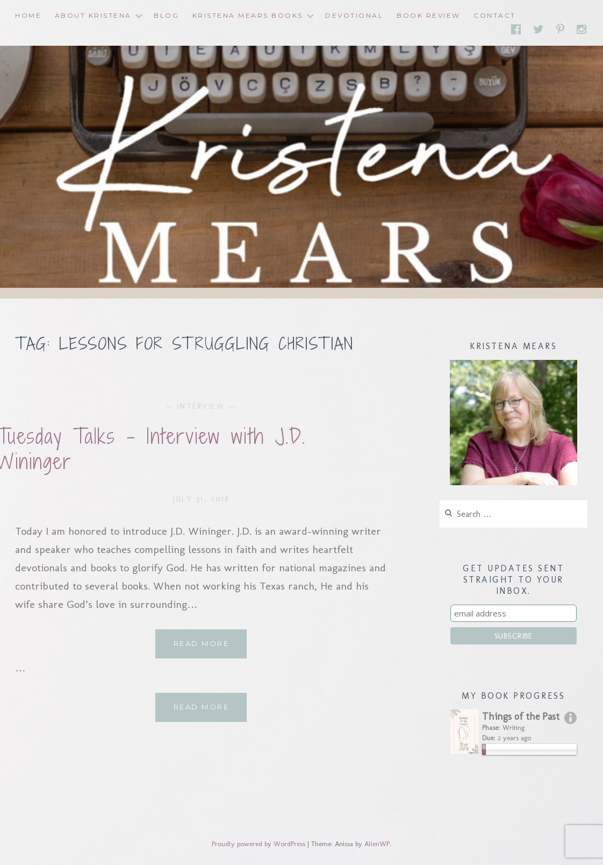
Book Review (429, 15)
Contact (494, 15)
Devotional (354, 15)
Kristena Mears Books (247, 15)
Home (28, 15)
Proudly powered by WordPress (258, 844)
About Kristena (93, 15)
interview (201, 406)
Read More (210, 647)
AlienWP (377, 844)
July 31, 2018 (201, 499)
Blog (166, 15)
